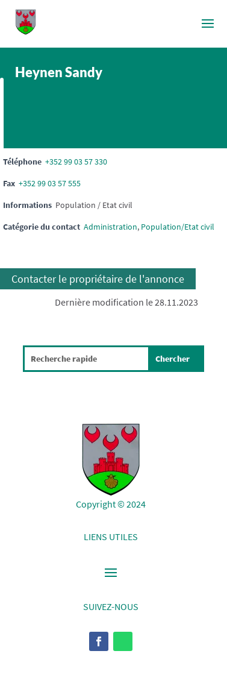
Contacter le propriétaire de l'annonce (97, 279)
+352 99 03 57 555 (50, 183)
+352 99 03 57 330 (76, 161)
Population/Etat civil (177, 226)
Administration (110, 226)
